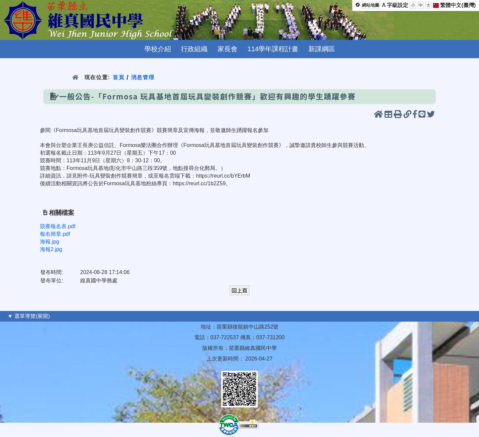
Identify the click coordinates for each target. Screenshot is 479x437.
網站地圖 (370, 5)
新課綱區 (321, 49)
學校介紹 (157, 49)
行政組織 (194, 49)
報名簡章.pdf (55, 234)
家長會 (228, 49)
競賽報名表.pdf (58, 226)
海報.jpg (49, 241)
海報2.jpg (51, 249)
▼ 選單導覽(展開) (29, 316)
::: (4, 316)
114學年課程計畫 (272, 49)
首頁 (118, 77)
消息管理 (143, 77)
